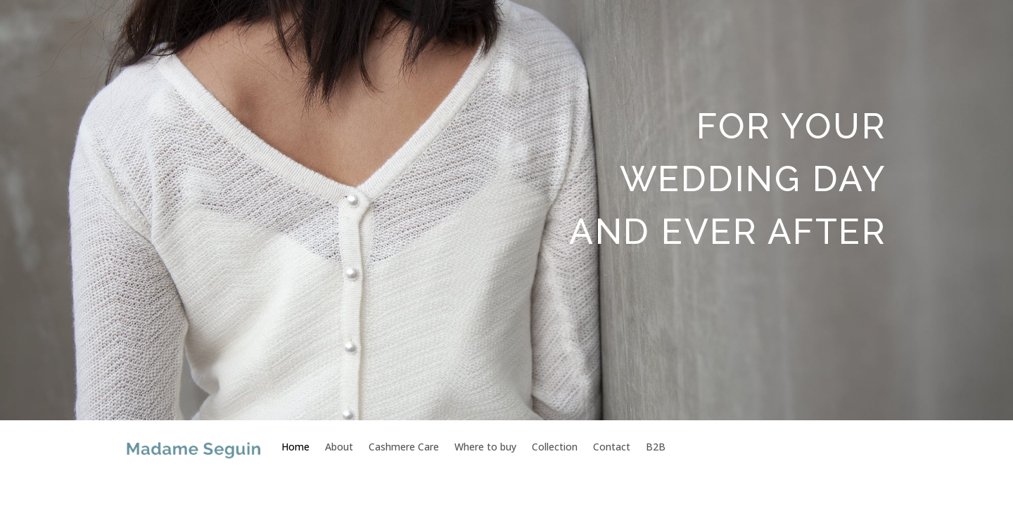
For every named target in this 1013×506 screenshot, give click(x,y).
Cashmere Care (404, 446)
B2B (655, 446)
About (339, 446)
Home (295, 446)
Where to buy (485, 446)
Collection (555, 446)
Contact (611, 446)
